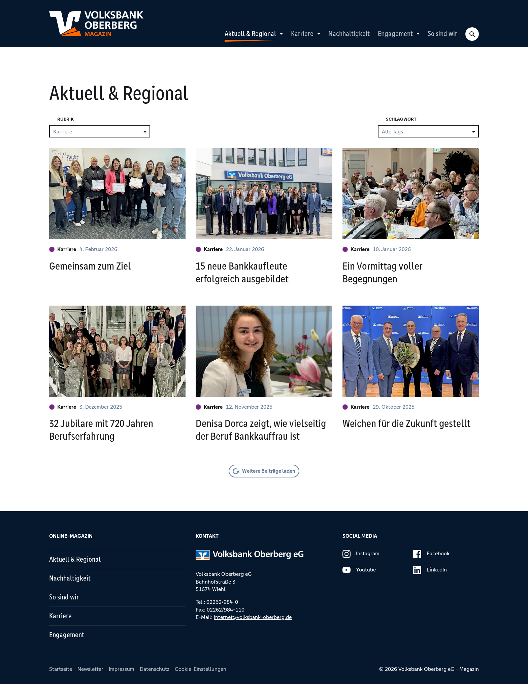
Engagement (395, 33)
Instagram (361, 554)
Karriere (302, 33)
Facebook (431, 554)
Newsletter (90, 669)
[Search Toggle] (472, 34)
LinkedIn (430, 570)
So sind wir (442, 33)
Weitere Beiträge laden (268, 471)
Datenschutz (154, 669)
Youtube (359, 570)
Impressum (121, 669)
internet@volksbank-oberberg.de (253, 617)
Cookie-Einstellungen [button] (200, 669)
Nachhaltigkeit (349, 33)
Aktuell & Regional (250, 33)
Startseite (60, 669)
